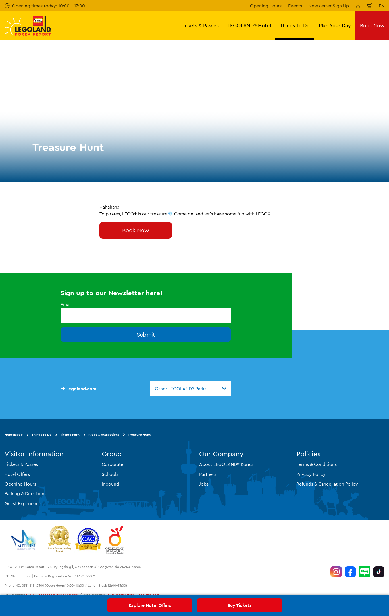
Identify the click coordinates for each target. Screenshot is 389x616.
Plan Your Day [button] (335, 25)
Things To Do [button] (295, 25)
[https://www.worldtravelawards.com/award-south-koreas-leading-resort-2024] (59, 540)
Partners (207, 474)
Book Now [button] (372, 25)
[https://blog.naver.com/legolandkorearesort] (364, 571)
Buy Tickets (239, 605)
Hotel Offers (17, 474)
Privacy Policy (311, 474)
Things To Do (41, 434)
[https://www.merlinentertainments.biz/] (25, 540)
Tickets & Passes (21, 464)
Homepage (14, 434)
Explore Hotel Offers (149, 605)
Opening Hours (266, 6)
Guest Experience (23, 503)
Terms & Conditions (316, 464)
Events (295, 6)
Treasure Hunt (139, 434)
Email (66, 304)
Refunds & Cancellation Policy (327, 484)
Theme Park (70, 434)
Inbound (110, 484)
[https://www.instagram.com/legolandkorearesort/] (336, 571)
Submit (146, 334)
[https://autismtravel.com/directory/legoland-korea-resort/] (88, 540)
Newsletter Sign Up (329, 6)
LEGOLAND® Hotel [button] (249, 25)
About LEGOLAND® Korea (226, 464)
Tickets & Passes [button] (200, 25)
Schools (110, 474)
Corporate (112, 464)
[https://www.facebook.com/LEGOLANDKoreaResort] (350, 571)
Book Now (135, 230)
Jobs (204, 484)
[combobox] (190, 388)
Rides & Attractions (103, 434)
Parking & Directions (25, 493)
